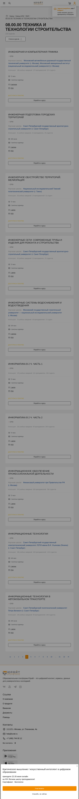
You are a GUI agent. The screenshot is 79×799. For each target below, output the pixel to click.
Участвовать (39, 788)
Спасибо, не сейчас (39, 794)
